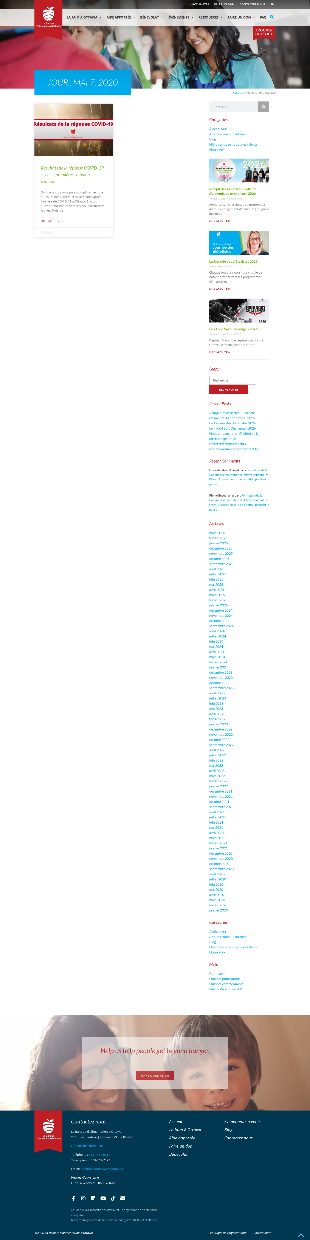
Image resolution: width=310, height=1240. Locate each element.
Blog (212, 139)
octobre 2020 (219, 863)
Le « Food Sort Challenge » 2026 (233, 329)
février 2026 (218, 538)
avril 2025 (216, 589)
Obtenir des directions (87, 1146)
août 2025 (217, 569)
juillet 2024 (217, 636)
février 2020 (218, 905)
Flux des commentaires (226, 984)
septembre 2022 (221, 745)
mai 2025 (216, 584)
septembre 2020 (221, 869)
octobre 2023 (219, 683)
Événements (180, 17)
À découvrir (217, 129)
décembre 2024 (220, 610)
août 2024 (217, 631)
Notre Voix (217, 149)
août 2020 (217, 874)
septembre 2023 (221, 688)
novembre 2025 (221, 553)
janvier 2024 (218, 667)
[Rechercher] (263, 106)
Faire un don (224, 4)
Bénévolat (151, 17)
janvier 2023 (218, 724)
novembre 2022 (221, 734)
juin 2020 (216, 884)
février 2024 (218, 662)
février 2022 (218, 781)
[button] (271, 17)
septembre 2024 (221, 626)
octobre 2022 (219, 739)
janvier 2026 (218, 543)
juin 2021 (216, 822)
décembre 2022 (220, 729)
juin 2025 (216, 579)
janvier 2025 (218, 605)
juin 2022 (216, 760)
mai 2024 (216, 646)
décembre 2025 (220, 548)
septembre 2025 (221, 564)
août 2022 (217, 750)
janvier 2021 (218, 848)
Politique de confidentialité (228, 1233)
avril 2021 (216, 832)
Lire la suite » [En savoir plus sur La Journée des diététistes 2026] (219, 289)
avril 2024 (216, 652)
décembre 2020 (220, 853)
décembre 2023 (220, 672)
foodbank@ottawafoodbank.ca (102, 1169)
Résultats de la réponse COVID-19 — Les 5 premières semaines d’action (72, 174)
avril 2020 (216, 895)
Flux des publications (224, 979)
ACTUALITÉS (200, 4)
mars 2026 (217, 533)
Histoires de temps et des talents (233, 144)
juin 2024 (216, 641)
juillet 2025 (217, 574)
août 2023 (217, 693)
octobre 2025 (219, 558)
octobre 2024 (219, 620)
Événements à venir (242, 1121)
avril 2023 (216, 714)
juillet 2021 (217, 817)
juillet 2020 (217, 879)
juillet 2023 (217, 698)
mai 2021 (216, 827)
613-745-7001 (98, 1155)
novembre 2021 (221, 796)
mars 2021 (217, 838)
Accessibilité (263, 1233)
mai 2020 (216, 889)
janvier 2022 (218, 786)
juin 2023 (216, 703)
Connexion (217, 973)
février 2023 (218, 719)
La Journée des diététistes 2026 (233, 261)
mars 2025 (217, 595)
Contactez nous (252, 4)
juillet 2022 (217, 755)
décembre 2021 (220, 791)
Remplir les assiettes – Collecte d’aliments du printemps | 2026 (233, 191)
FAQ (263, 17)
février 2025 (218, 600)
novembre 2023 (221, 677)
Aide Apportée (121, 17)
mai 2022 (216, 765)
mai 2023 (216, 708)
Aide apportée (182, 1138)
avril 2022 (216, 770)
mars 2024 (217, 657)
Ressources (210, 17)
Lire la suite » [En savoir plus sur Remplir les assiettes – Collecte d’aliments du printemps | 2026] (219, 221)
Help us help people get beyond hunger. (155, 1050)
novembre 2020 (221, 858)
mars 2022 (217, 776)
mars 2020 (217, 900)
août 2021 (217, 812)
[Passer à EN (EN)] (272, 4)
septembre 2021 (221, 807)
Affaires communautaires (227, 134)
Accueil (238, 92)
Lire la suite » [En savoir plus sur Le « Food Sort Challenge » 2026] (219, 352)
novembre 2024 (221, 615)
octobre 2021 (219, 801)
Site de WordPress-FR (225, 989)
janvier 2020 (218, 910)
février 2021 (218, 843)
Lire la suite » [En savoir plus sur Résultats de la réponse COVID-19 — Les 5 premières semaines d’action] (50, 221)
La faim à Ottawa (84, 17)
